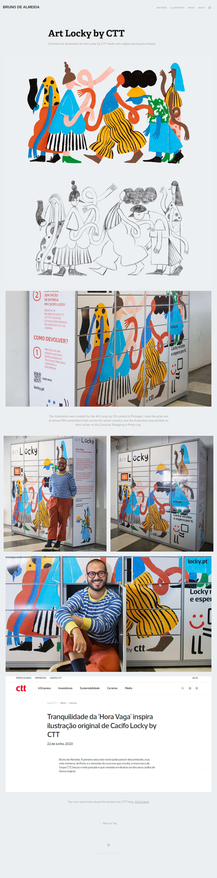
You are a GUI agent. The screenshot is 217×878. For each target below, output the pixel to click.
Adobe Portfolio (113, 853)
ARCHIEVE (162, 7)
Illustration (177, 7)
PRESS (191, 7)
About (201, 7)
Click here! (142, 801)
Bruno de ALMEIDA (21, 7)
